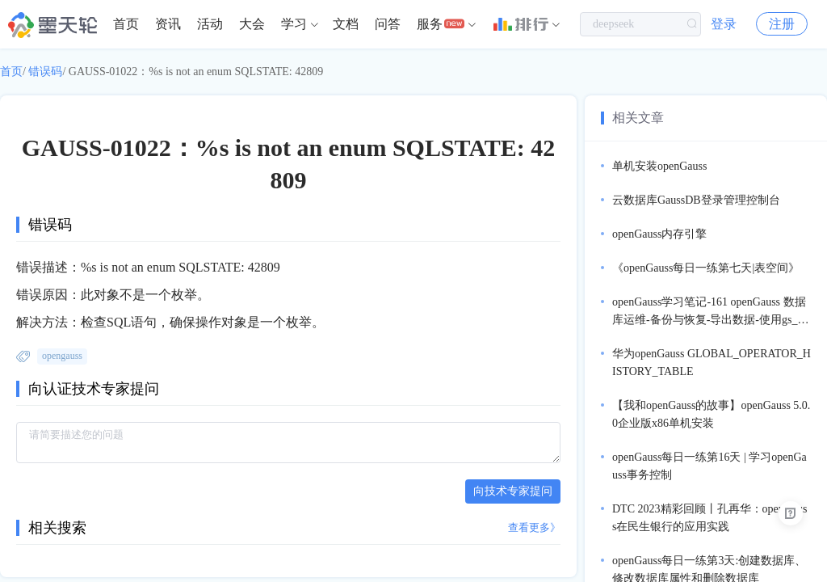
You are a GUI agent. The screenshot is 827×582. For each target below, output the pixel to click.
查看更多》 (534, 527)
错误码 (45, 71)
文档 (346, 24)
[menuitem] (126, 24)
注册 (782, 24)
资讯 (168, 24)
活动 (210, 24)
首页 (126, 24)
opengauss (62, 355)
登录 (724, 24)
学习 (294, 24)
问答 (388, 24)
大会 (252, 24)
